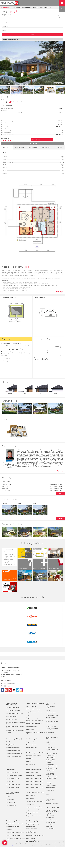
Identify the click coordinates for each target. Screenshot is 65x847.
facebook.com (2, 669)
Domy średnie (29, 737)
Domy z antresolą (10, 760)
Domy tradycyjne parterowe (13, 726)
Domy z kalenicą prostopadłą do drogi (16, 821)
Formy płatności (50, 796)
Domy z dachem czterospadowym (15, 811)
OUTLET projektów (51, 750)
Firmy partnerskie (50, 766)
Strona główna (5, 7)
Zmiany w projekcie (32, 147)
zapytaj (16, 94)
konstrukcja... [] (6, 478)
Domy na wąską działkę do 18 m (34, 763)
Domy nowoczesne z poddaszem (34, 699)
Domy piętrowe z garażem (33, 792)
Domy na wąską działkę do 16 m (34, 760)
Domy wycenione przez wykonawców (52, 729)
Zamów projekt (36, 139)
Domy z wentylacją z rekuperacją (14, 692)
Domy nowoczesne (31, 685)
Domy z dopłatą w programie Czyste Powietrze (15, 710)
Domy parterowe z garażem (33, 789)
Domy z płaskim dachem (12, 805)
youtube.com (14, 669)
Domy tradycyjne (10, 724)
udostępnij (11, 94)
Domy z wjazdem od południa (33, 754)
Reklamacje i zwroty (51, 801)
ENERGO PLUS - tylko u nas (13, 689)
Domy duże (29, 740)
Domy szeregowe (10, 781)
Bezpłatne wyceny (45, 147)
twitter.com (17, 669)
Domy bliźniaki (10, 778)
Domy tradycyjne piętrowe (13, 729)
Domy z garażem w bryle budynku (35, 814)
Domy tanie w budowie (32, 721)
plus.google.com (6, 669)
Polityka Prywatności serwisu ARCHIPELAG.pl (52, 789)
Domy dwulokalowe (11, 784)
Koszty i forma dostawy (52, 799)
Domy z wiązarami (31, 826)
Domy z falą (9, 808)
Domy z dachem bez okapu (13, 814)
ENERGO (4, 99)
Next (62, 89)
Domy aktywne (30, 708)
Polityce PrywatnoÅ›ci (15, 844)
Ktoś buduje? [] (6, 473)
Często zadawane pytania (50, 779)
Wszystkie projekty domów (50, 686)
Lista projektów (15, 7)
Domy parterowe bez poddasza (34, 786)
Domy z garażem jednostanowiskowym (31, 806)
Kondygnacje (5, 26)
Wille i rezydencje (30, 743)
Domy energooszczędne (12, 686)
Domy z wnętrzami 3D (51, 747)
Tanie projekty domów (31, 724)
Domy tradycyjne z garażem (13, 735)
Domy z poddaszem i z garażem (34, 795)
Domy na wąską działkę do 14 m (34, 757)
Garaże (8, 775)
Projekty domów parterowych (30, 7)
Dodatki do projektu (19, 147)
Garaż (4, 30)
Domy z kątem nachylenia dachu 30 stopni (15, 818)
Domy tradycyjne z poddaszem (14, 732)
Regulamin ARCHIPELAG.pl (50, 793)
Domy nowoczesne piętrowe (33, 697)
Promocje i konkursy (51, 764)
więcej (60, 483)
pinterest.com (10, 669)
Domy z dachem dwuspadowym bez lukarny (15, 828)
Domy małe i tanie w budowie (33, 734)
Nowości (48, 689)
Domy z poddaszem (31, 777)
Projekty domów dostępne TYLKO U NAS (52, 744)
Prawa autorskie (50, 807)
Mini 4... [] (5, 475)
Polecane (48, 723)
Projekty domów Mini (31, 726)
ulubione (21, 94)
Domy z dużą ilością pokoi (12, 751)
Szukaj (32, 34)
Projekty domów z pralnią (12, 766)
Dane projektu (6, 147)
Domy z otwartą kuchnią (12, 757)
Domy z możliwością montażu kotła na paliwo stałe (35, 833)
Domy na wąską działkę (32, 751)
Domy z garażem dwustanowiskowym (31, 810)
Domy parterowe (30, 774)
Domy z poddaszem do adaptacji (34, 780)
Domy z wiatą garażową (32, 803)
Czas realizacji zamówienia (49, 804)
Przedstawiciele (50, 769)
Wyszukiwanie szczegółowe (10, 39)
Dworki (8, 721)
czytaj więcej (59, 292)
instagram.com (21, 669)
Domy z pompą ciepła (11, 698)
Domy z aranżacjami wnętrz (51, 720)
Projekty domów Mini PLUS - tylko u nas (15, 706)
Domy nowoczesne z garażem (34, 702)
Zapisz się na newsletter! (52, 782)
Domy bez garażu (30, 817)
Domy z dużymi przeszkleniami (34, 691)
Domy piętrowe (30, 783)
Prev (2, 89)
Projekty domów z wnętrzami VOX (50, 753)
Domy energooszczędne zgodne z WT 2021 (15, 701)
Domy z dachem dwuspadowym (14, 803)
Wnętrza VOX (59, 147)
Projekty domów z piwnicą (13, 763)
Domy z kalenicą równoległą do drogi (15, 824)
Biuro (47, 776)
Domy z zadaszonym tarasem (14, 754)
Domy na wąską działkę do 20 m (34, 766)
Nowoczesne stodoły (11, 695)
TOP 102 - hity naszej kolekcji (51, 697)
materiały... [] (6, 480)
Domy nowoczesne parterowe (33, 694)
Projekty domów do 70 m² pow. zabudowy (51, 756)
